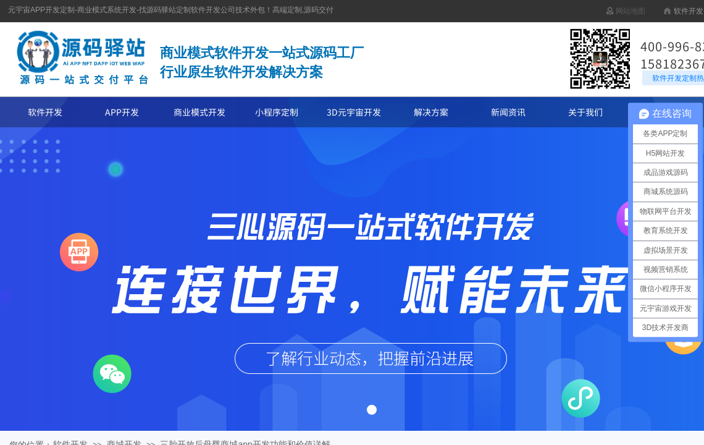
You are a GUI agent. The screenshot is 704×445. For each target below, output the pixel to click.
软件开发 (45, 112)
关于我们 (585, 112)
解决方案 (431, 112)
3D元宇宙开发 (354, 112)
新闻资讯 (508, 112)
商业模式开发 (199, 112)
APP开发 (122, 112)
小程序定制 (276, 112)
